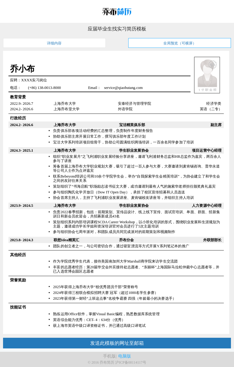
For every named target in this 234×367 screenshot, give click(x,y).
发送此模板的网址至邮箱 (117, 343)
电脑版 (124, 356)
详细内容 (54, 43)
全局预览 (179, 43)
